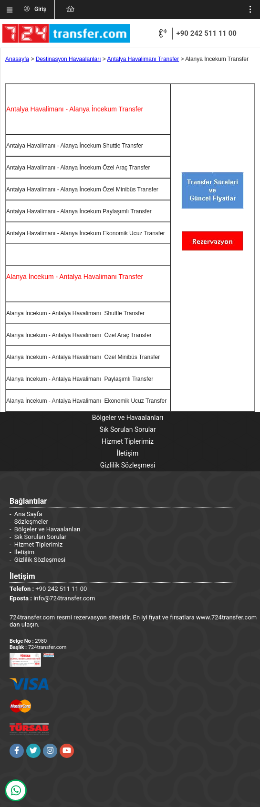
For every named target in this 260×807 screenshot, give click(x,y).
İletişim (128, 453)
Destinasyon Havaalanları (68, 59)
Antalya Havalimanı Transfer (143, 59)
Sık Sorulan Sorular (128, 429)
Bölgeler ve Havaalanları (127, 417)
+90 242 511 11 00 (207, 33)
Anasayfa (17, 59)
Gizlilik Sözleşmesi (128, 465)
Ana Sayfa (28, 514)
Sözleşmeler (31, 521)
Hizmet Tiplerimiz (128, 441)
